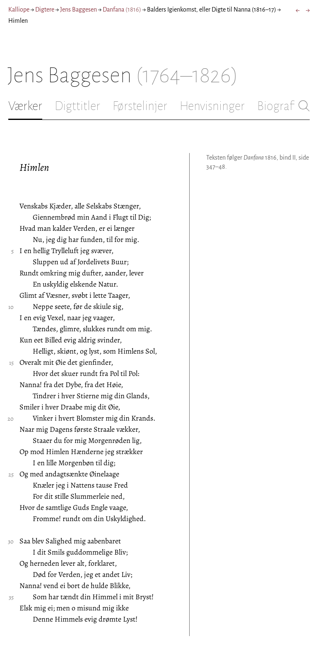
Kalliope (18, 9)
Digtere (44, 9)
